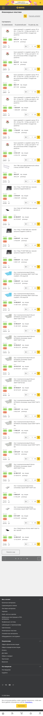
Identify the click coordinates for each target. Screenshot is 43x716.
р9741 (5, 502)
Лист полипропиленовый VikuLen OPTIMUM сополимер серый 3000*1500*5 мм (27, 445)
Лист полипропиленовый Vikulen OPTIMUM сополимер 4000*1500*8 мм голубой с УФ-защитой (26, 295)
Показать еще (10, 552)
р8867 (5, 160)
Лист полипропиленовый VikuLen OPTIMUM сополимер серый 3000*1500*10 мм (24, 316)
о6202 (5, 374)
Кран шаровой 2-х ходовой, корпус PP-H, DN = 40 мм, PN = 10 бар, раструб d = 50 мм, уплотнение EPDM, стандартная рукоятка (26, 122)
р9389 (5, 224)
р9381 (5, 246)
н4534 (5, 331)
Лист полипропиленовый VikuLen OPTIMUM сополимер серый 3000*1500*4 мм (27, 423)
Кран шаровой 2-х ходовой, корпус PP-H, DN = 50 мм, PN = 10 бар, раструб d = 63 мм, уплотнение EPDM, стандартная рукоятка (26, 145)
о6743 (5, 288)
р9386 (5, 545)
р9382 (5, 267)
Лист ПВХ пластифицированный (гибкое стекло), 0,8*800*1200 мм (26, 166)
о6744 (5, 310)
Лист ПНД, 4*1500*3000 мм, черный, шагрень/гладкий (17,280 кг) (25, 252)
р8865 (5, 138)
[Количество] (32, 46)
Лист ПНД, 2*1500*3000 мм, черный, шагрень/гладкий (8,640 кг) (25, 188)
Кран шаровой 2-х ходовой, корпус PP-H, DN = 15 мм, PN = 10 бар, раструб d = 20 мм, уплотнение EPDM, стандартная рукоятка (26, 32)
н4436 (5, 417)
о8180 (5, 395)
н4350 (5, 438)
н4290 (5, 459)
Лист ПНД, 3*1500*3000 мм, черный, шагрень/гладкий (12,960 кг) (25, 230)
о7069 (5, 481)
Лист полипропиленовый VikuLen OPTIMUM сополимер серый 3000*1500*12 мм (24, 338)
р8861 (5, 92)
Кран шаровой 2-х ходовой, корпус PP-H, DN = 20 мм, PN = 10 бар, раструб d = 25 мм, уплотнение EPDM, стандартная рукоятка (26, 54)
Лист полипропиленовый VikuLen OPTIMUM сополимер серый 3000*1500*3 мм (27, 402)
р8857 (5, 47)
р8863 (5, 115)
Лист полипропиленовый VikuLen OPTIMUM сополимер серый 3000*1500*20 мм (24, 380)
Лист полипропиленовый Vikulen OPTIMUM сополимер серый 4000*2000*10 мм (24, 466)
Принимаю (21, 706)
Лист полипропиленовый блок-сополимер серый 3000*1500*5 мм (25, 486)
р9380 (5, 203)
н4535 (5, 352)
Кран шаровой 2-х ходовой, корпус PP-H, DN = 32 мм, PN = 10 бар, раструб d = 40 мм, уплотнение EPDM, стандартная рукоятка (26, 100)
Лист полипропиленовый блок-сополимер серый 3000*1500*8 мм (25, 508)
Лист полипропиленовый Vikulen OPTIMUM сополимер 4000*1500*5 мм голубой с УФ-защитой (26, 274)
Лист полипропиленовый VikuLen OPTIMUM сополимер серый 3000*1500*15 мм (24, 359)
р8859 (5, 69)
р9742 (5, 523)
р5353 (5, 182)
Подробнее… (29, 702)
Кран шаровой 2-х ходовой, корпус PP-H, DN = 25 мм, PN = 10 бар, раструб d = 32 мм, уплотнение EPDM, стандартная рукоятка (26, 77)
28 (27, 558)
